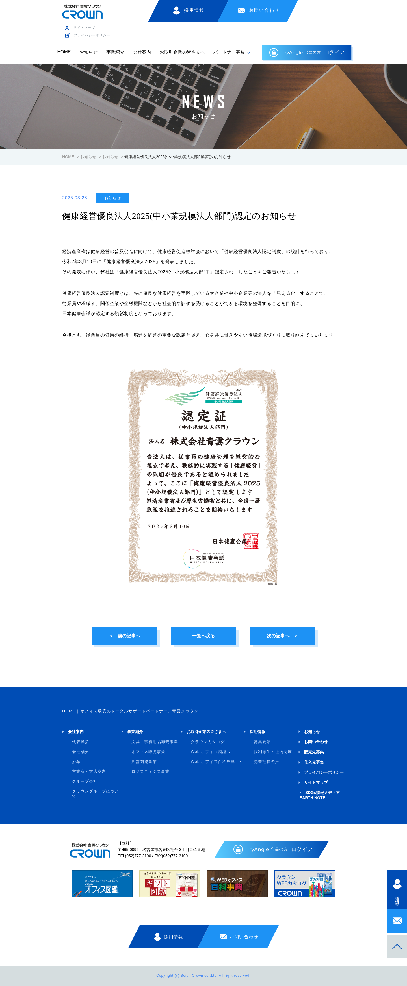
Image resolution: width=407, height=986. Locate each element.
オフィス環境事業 (148, 751)
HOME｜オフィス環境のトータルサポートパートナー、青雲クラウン (130, 711)
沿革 (76, 761)
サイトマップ (84, 28)
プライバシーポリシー (92, 35)
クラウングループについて (95, 794)
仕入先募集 (314, 762)
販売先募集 (314, 752)
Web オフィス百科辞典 (213, 761)
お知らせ (88, 52)
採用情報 (194, 10)
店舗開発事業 (144, 761)
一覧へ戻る (203, 635)
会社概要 (80, 751)
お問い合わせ (264, 10)
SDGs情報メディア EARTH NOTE (320, 795)
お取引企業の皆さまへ (182, 52)
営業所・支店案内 (89, 771)
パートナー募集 (229, 52)
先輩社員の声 (266, 761)
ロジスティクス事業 (150, 771)
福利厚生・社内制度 (273, 751)
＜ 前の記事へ (124, 635)
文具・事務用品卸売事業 (154, 742)
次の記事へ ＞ (282, 635)
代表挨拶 (80, 742)
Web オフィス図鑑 (208, 751)
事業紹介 (115, 52)
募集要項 (262, 742)
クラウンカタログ (208, 742)
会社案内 (142, 52)
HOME (64, 51)
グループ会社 (85, 781)
